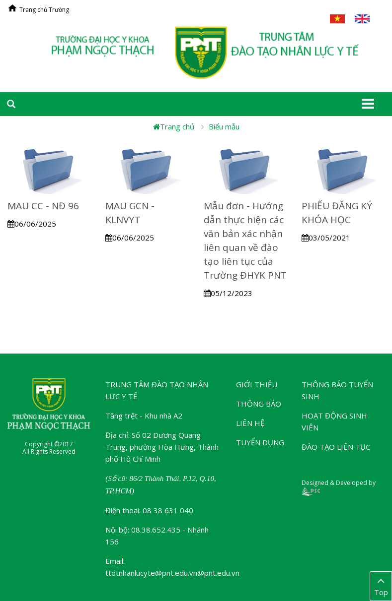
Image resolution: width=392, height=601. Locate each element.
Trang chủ (173, 126)
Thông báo (258, 404)
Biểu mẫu (224, 126)
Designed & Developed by (339, 487)
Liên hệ (250, 423)
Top (381, 585)
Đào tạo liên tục (336, 447)
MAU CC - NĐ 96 (43, 205)
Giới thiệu (256, 384)
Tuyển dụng (260, 442)
